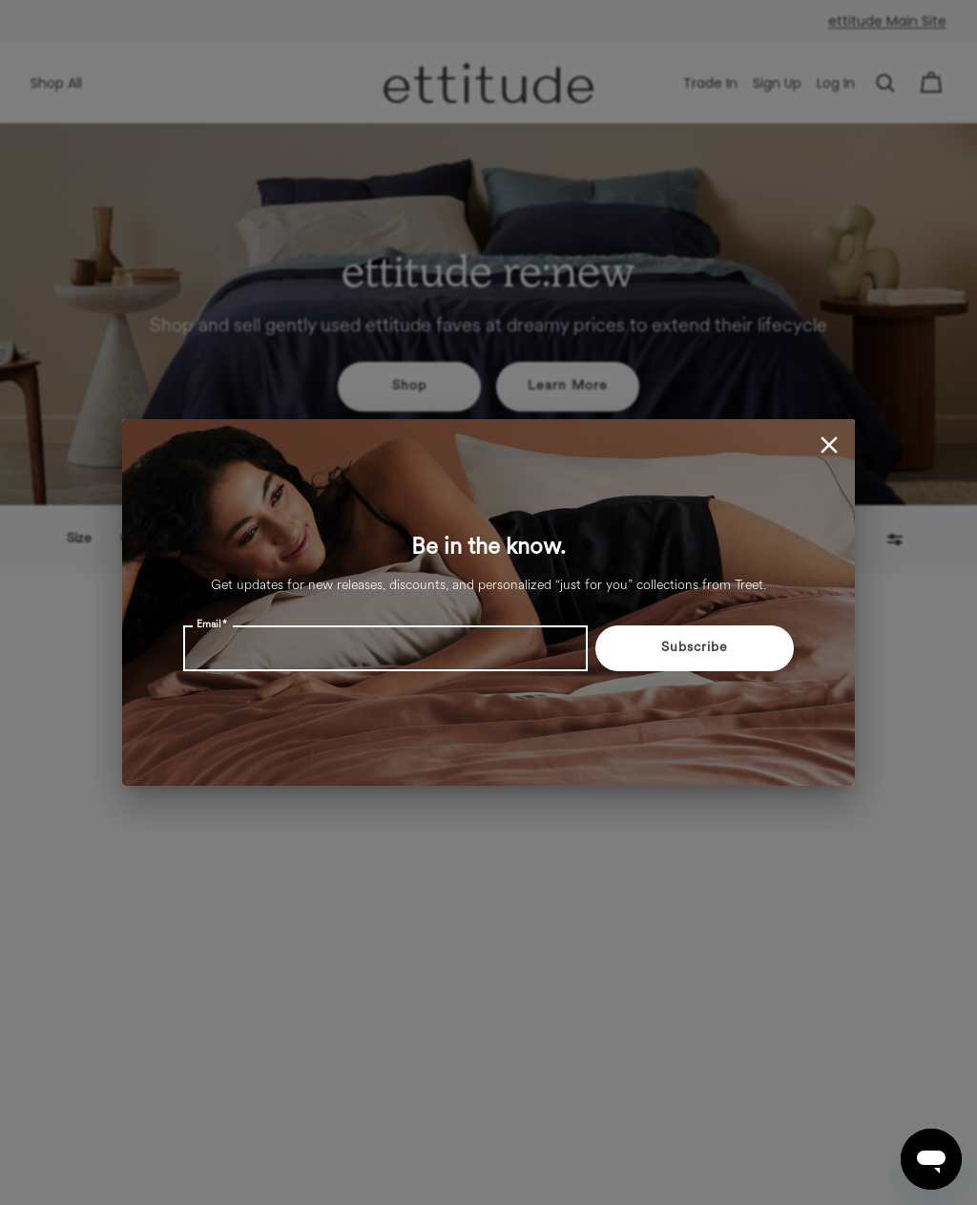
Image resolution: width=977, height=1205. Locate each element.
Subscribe (694, 648)
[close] (829, 445)
